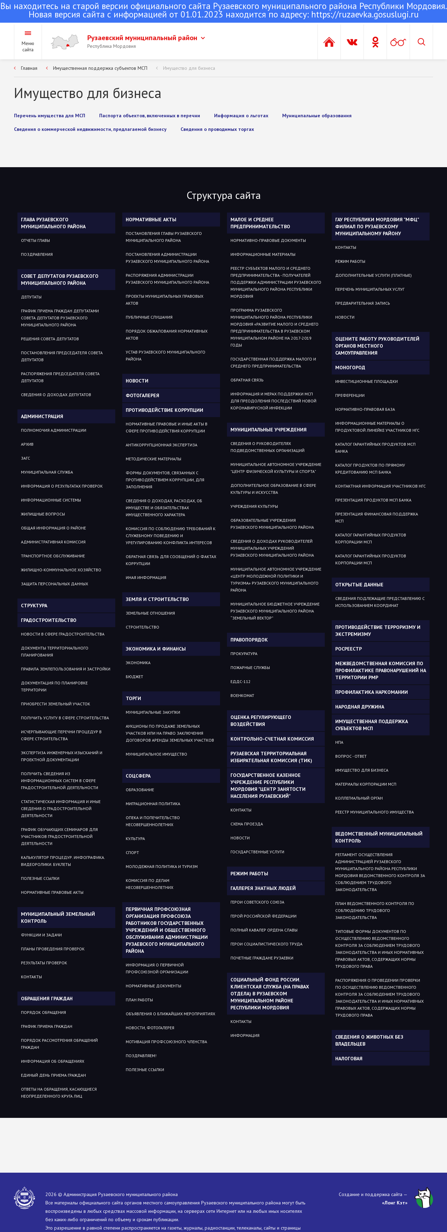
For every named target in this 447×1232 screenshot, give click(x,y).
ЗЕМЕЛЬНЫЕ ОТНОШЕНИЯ (150, 613)
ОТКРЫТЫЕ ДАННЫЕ (359, 584)
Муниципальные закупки (153, 712)
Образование (140, 789)
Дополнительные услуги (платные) (373, 275)
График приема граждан (46, 1026)
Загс (25, 458)
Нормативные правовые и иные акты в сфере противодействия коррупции (166, 427)
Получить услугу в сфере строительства (65, 717)
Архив (27, 444)
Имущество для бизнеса (189, 68)
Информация (244, 1035)
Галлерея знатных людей (263, 888)
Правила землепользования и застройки (65, 668)
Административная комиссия (53, 541)
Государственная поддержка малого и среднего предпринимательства (273, 362)
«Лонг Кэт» (395, 1203)
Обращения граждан (47, 998)
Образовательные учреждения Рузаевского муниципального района (272, 524)
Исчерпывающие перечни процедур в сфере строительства (61, 735)
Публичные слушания (149, 317)
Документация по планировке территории (54, 686)
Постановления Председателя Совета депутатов (62, 356)
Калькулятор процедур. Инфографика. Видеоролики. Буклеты (63, 861)
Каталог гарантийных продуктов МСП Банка (375, 447)
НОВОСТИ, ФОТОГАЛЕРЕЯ (150, 1027)
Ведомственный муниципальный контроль (379, 837)
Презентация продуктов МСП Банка (373, 500)
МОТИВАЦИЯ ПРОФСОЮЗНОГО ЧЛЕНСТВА (166, 1041)
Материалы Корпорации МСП (365, 784)
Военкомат (242, 695)
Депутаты (31, 296)
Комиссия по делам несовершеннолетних (149, 884)
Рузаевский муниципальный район (146, 38)
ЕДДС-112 (240, 681)
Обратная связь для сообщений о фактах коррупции (171, 560)
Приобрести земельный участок (55, 703)
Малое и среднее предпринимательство (260, 223)
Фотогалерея (142, 395)
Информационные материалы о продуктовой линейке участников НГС (377, 427)
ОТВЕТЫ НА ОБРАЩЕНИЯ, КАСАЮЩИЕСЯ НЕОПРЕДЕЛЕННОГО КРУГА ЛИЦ (59, 1092)
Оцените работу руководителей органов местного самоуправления (377, 346)
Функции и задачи (41, 934)
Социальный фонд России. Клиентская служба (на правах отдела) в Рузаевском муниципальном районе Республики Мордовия (269, 994)
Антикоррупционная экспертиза (161, 444)
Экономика (138, 662)
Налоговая (348, 1058)
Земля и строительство (157, 599)
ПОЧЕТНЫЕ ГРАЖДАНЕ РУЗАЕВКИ (261, 957)
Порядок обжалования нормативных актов (166, 334)
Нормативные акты (151, 219)
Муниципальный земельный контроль (58, 917)
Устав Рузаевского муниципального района (165, 355)
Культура (135, 838)
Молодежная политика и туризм (162, 866)
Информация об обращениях (52, 1061)
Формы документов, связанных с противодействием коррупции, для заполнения (165, 479)
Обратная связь (247, 380)
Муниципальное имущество (156, 754)
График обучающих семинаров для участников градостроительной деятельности (59, 836)
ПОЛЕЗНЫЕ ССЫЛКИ (145, 1069)
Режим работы (249, 873)
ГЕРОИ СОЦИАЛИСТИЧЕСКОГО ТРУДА (266, 944)
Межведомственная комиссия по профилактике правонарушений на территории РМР (380, 670)
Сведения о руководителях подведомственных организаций (267, 447)
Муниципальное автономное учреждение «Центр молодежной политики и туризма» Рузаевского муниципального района (275, 579)
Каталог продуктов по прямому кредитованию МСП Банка (370, 468)
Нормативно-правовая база (365, 409)
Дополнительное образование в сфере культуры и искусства (273, 489)
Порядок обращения (43, 1012)
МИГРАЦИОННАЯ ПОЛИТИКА (153, 803)
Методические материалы (153, 458)
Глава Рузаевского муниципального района (53, 223)
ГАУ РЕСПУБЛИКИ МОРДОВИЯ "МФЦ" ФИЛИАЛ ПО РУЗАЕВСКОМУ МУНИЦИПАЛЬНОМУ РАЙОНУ (377, 226)
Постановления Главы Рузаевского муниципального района (164, 237)
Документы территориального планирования (54, 651)
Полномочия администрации (53, 430)
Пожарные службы (250, 667)
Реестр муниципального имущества (374, 812)
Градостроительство (48, 620)
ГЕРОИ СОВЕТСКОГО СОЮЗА (257, 902)
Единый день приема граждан (53, 1075)
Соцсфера (138, 776)
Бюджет (134, 676)
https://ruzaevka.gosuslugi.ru (365, 14)
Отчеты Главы (35, 240)
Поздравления (37, 254)
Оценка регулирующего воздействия (260, 720)
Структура (34, 605)
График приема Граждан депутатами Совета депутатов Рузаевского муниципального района (60, 317)
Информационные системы (51, 500)
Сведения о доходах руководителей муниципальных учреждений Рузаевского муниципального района (272, 548)
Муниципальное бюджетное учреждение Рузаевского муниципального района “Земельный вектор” (275, 611)
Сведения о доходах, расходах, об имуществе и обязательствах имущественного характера (164, 507)
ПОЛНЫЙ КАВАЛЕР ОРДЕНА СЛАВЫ (264, 930)
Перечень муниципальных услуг (369, 289)
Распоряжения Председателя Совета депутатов (60, 377)
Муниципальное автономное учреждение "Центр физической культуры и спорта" (275, 468)
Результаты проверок (44, 962)
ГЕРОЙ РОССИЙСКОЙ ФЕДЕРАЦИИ (263, 916)
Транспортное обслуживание (53, 555)
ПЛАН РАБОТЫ (139, 999)
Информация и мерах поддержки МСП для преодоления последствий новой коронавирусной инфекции (273, 400)
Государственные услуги (257, 851)
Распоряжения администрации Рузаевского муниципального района (167, 279)
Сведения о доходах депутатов (56, 394)
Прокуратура (243, 653)
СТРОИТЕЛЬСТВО (142, 627)
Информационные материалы (262, 254)
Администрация (42, 416)
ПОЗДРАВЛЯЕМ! (141, 1055)
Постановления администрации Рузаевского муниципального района (167, 258)
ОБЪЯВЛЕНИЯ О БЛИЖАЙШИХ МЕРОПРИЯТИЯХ (170, 1013)
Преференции (350, 395)
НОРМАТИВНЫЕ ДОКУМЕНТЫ (153, 985)
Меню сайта (28, 46)
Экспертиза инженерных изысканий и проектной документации (61, 756)
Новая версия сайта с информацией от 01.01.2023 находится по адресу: (223, 11)
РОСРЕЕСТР (348, 649)
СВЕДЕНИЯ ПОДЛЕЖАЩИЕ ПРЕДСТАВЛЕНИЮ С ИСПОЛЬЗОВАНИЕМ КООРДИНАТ (380, 602)
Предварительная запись (362, 303)
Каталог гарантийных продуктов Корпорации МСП (370, 538)
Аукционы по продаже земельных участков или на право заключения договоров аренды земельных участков (170, 733)
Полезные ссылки (40, 878)
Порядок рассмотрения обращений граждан (59, 1044)
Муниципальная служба (47, 472)
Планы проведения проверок (53, 948)
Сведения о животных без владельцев (369, 1040)
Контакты (31, 976)
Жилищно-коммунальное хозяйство (61, 569)
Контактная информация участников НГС (380, 486)
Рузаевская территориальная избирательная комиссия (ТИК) (271, 757)
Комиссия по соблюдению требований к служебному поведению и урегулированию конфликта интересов (170, 535)
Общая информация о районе (53, 527)
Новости (137, 381)
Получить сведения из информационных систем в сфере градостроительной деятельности (59, 780)
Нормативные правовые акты (52, 892)
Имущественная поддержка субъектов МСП (100, 68)
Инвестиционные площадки (366, 381)
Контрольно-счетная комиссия (272, 739)
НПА (339, 742)
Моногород (350, 367)
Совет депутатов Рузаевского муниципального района (59, 279)
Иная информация (146, 577)
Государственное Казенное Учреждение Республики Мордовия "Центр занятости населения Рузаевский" (268, 785)
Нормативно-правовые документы (268, 240)
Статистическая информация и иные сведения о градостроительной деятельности (61, 808)
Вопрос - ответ (351, 756)
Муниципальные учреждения (268, 429)
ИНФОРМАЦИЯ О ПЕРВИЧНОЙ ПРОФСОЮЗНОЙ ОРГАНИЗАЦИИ (157, 968)
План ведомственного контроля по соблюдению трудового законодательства (374, 910)
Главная (29, 68)
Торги (133, 698)
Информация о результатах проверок (62, 486)
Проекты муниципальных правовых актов (164, 300)
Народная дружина (359, 707)
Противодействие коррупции (164, 410)
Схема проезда (246, 823)
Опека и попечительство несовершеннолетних (153, 821)
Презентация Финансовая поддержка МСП (376, 517)
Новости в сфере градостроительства (62, 634)
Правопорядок (249, 640)
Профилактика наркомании (371, 692)
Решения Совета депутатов (50, 338)
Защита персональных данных (54, 583)
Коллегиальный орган (359, 798)
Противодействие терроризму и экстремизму (377, 630)
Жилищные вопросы (43, 514)
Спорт (132, 852)
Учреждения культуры (254, 506)
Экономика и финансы (156, 649)
